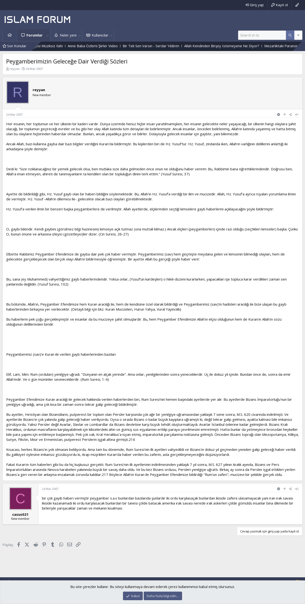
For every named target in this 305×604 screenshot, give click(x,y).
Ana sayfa (10, 35)
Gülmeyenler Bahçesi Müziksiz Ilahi (43, 45)
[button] (47, 35)
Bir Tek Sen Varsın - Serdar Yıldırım (160, 45)
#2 (297, 489)
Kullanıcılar (100, 35)
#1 (297, 115)
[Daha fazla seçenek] (290, 35)
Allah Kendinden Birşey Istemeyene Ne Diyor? (230, 45)
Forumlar (34, 35)
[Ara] (262, 35)
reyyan (15, 69)
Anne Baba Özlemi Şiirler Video (102, 45)
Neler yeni (68, 35)
